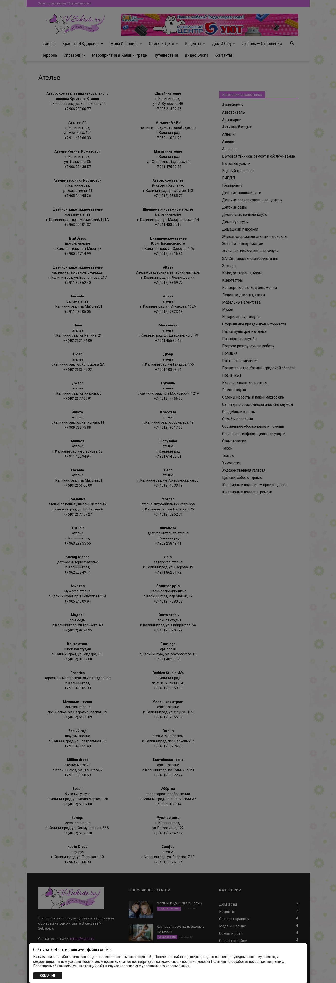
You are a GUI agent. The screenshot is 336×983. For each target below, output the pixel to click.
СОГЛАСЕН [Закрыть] (47, 976)
